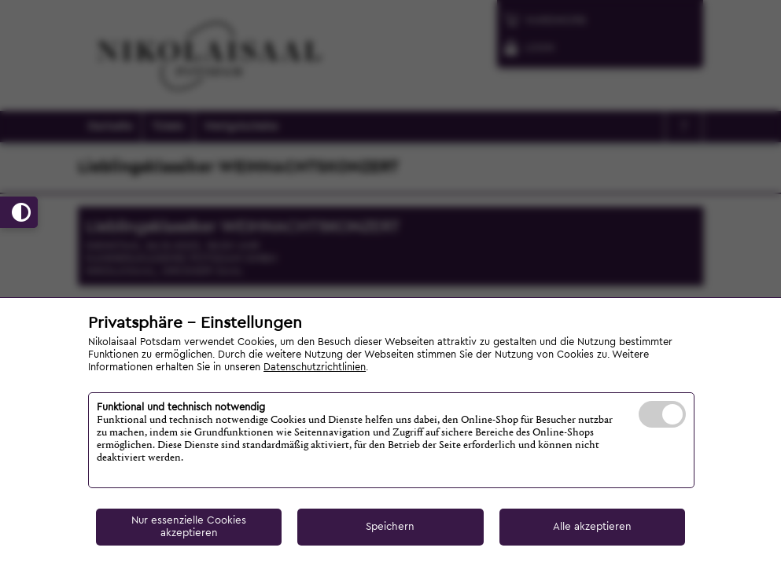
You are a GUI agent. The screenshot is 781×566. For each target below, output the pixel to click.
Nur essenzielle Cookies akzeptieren (188, 526)
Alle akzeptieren (592, 526)
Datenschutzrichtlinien (314, 367)
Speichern (390, 526)
